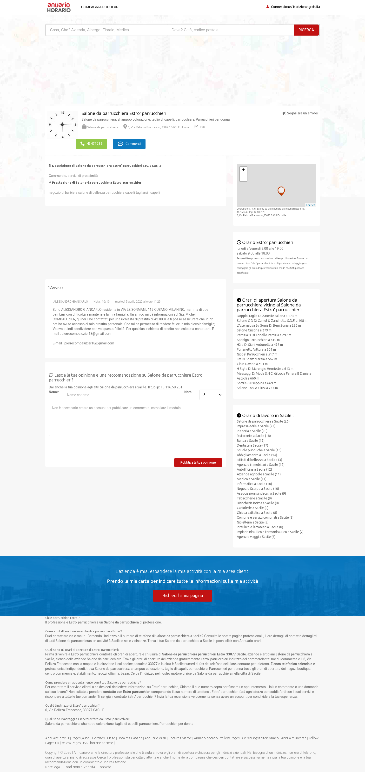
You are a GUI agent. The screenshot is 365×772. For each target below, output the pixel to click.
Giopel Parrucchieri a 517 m (257, 354)
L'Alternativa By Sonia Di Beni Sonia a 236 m (269, 325)
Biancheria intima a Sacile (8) (258, 503)
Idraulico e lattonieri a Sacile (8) (260, 527)
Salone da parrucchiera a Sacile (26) (263, 421)
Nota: (188, 391)
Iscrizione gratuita (306, 7)
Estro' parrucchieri (214, 659)
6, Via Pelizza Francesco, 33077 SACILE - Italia (156, 127)
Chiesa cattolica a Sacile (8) (257, 512)
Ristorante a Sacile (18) (254, 435)
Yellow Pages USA (74, 743)
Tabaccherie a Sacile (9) (254, 498)
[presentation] (85, 448)
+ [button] (243, 170)
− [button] (243, 177)
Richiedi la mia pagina (182, 595)
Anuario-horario (206, 738)
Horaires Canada (130, 738)
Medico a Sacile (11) (251, 479)
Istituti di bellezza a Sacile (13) (259, 459)
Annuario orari (155, 738)
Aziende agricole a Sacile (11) (259, 474)
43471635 (91, 143)
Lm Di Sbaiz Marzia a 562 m (257, 359)
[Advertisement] (112, 72)
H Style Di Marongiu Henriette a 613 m (265, 368)
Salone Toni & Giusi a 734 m (257, 387)
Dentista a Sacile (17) (252, 445)
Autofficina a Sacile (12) (254, 469)
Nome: (54, 391)
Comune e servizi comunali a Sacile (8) (265, 517)
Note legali (53, 767)
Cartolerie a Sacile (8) (252, 508)
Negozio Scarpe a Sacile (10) (258, 488)
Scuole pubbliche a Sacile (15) (259, 450)
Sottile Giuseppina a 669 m (256, 383)
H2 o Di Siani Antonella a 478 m (260, 344)
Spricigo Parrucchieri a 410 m (258, 339)
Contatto (104, 767)
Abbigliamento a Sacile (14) (257, 455)
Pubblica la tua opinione (198, 462)
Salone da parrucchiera (100, 127)
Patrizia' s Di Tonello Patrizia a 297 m (264, 334)
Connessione (281, 7)
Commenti (130, 143)
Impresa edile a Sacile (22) (256, 426)
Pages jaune (81, 738)
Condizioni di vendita (79, 767)
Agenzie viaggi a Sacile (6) (256, 536)
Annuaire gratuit (57, 738)
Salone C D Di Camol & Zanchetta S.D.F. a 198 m (272, 320)
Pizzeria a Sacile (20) (252, 431)
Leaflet (310, 204)
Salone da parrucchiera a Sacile (123, 387)
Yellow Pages (230, 738)
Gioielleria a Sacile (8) (252, 522)
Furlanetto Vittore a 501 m (256, 349)
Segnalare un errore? (301, 113)
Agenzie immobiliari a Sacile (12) (261, 464)
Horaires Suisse (103, 738)
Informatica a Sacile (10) (254, 484)
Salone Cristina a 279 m (254, 330)
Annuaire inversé (293, 738)
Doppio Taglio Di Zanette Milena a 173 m (267, 315)
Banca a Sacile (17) (251, 440)
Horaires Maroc (180, 738)
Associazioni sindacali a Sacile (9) (261, 493)
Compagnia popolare (100, 7)
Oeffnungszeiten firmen (260, 738)
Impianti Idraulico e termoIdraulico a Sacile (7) (270, 532)
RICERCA (306, 30)
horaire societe (101, 743)
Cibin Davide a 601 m (252, 363)
